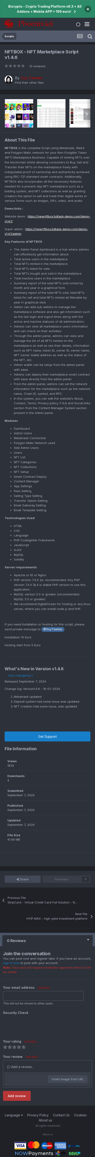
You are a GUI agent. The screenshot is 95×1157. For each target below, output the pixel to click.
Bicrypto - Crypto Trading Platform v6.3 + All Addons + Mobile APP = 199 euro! (44, 8)
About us (45, 1120)
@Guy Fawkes (52, 629)
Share (23, 879)
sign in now (11, 963)
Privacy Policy (38, 1115)
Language (14, 1115)
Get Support (47, 736)
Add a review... (20, 1067)
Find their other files (29, 82)
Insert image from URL (68, 1079)
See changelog (20, 675)
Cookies (80, 1115)
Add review (17, 1096)
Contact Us (61, 1115)
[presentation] (38, 1025)
